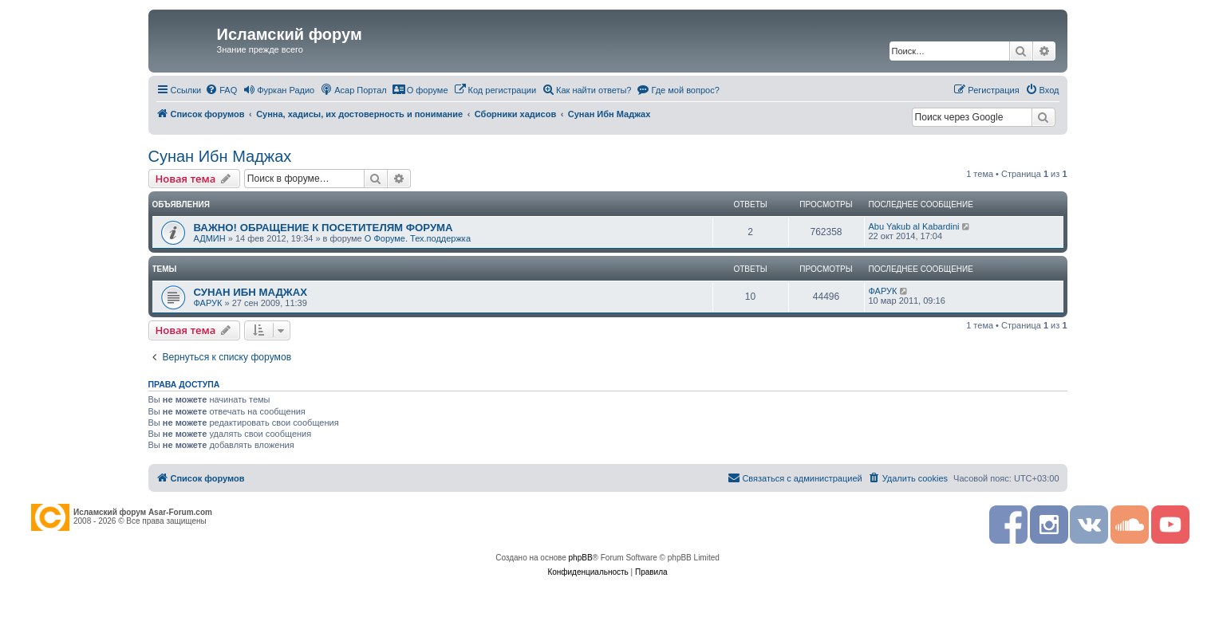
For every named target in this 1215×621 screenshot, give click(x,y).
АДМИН (210, 238)
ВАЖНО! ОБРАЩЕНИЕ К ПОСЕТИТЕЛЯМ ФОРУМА (323, 228)
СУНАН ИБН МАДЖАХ (251, 292)
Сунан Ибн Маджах (220, 156)
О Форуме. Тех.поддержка (418, 238)
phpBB (581, 557)
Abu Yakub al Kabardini (914, 226)
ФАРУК (208, 303)
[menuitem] (221, 90)
